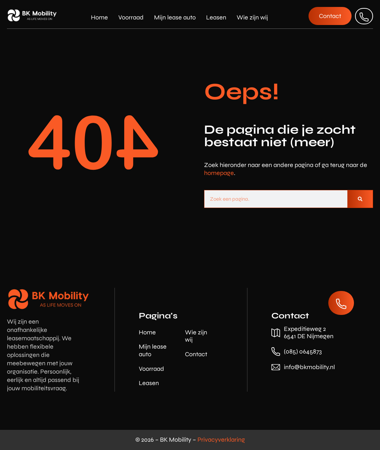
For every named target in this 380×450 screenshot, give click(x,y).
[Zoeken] (360, 199)
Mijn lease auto (175, 17)
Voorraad (131, 17)
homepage (219, 173)
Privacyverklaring (221, 439)
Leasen (216, 17)
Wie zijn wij (252, 17)
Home (99, 17)
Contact (196, 354)
